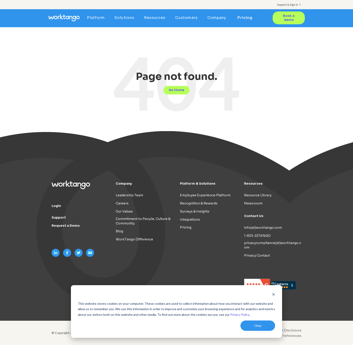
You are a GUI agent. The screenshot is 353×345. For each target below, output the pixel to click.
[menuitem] (283, 335)
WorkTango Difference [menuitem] (134, 239)
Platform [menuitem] (97, 17)
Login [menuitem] (56, 206)
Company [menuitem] (218, 17)
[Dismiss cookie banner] (273, 295)
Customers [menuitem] (188, 17)
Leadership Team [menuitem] (129, 195)
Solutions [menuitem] (126, 17)
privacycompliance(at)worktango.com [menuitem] (272, 245)
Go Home (176, 90)
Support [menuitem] (59, 217)
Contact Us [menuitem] (253, 216)
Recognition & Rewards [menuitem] (198, 203)
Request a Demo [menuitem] (66, 226)
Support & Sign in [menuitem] (287, 4)
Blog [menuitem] (119, 231)
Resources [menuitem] (156, 17)
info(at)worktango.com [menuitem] (263, 227)
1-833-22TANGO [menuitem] (257, 235)
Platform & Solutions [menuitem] (197, 183)
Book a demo (289, 18)
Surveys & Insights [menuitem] (194, 211)
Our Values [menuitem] (124, 211)
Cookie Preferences (285, 335)
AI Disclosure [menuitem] (290, 330)
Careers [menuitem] (122, 203)
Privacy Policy (239, 314)
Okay (258, 325)
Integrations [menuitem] (190, 219)
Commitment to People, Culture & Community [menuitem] (143, 221)
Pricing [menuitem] (245, 18)
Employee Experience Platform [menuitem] (205, 195)
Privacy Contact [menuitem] (257, 255)
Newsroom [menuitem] (253, 203)
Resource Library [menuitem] (258, 195)
